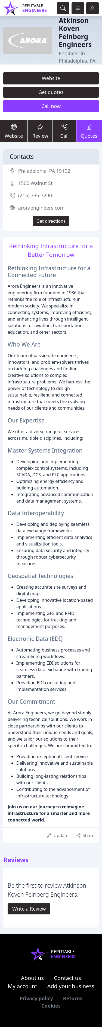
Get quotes (51, 92)
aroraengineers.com (41, 207)
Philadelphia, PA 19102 (44, 171)
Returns (72, 998)
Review (40, 130)
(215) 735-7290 (35, 195)
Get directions (51, 221)
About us (32, 978)
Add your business (70, 986)
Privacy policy (36, 998)
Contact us (67, 978)
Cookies (50, 1005)
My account (22, 986)
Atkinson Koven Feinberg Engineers (75, 32)
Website (51, 78)
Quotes (89, 130)
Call (64, 130)
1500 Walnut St (35, 183)
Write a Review (29, 908)
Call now (51, 106)
